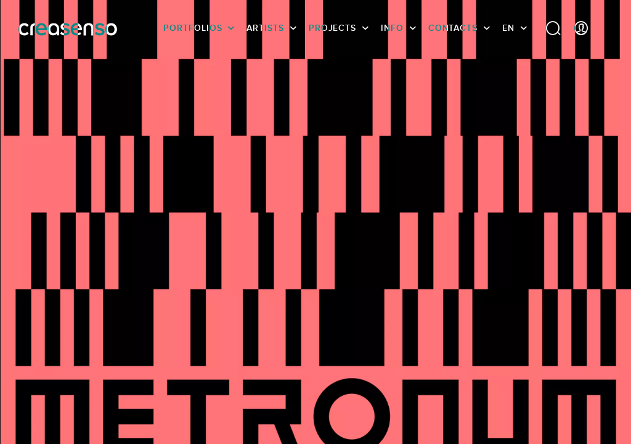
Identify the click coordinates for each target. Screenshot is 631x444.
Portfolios (192, 28)
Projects (332, 28)
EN (508, 28)
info (392, 28)
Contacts (453, 28)
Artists (264, 28)
